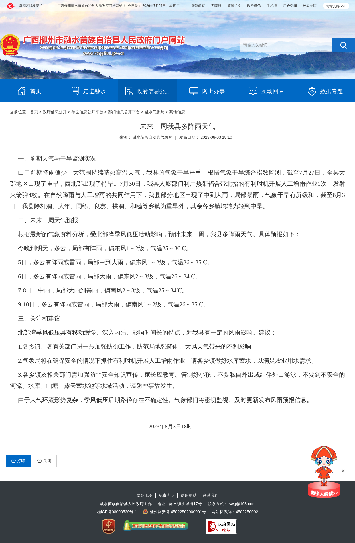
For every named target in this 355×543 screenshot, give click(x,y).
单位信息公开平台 (87, 112)
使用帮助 (189, 495)
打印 (18, 460)
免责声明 (167, 495)
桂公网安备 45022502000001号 (174, 511)
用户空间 (290, 6)
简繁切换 (234, 6)
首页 (34, 112)
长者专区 (310, 6)
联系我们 (211, 495)
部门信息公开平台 (124, 112)
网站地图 (145, 495)
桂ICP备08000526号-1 (117, 511)
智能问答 (198, 6)
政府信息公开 (55, 112)
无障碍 (216, 6)
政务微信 (254, 6)
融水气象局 (155, 112)
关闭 (44, 460)
